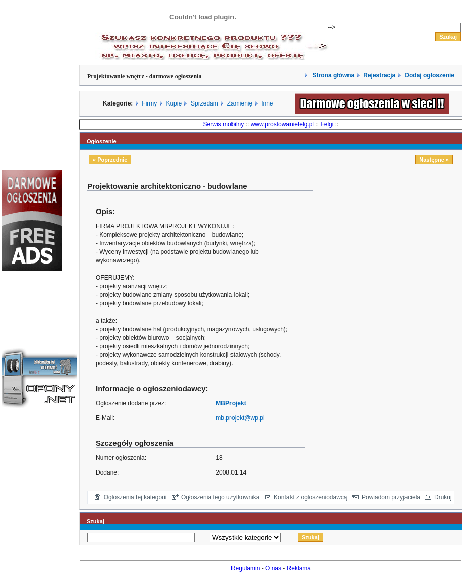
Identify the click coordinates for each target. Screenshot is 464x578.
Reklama (299, 568)
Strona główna (332, 75)
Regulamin (245, 568)
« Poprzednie (110, 159)
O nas (273, 568)
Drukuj (443, 497)
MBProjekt (231, 403)
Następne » (434, 159)
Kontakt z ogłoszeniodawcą (310, 497)
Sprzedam (204, 103)
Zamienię (239, 103)
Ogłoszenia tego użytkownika (220, 497)
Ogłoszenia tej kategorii (135, 497)
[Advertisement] (391, 252)
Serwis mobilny (223, 124)
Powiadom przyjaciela (391, 497)
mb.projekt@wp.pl (240, 418)
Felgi (326, 124)
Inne (267, 103)
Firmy (149, 103)
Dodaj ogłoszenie (429, 75)
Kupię (174, 103)
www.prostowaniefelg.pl (282, 124)
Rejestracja (379, 75)
